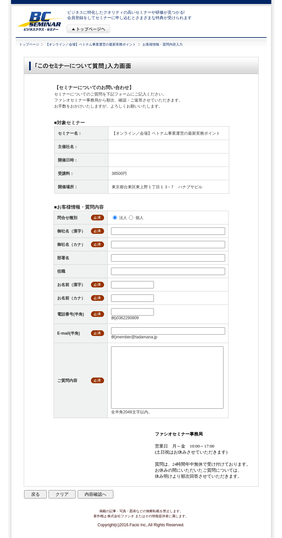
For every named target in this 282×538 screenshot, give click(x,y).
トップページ (29, 44)
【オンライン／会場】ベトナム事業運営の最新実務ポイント (90, 44)
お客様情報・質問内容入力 (163, 44)
